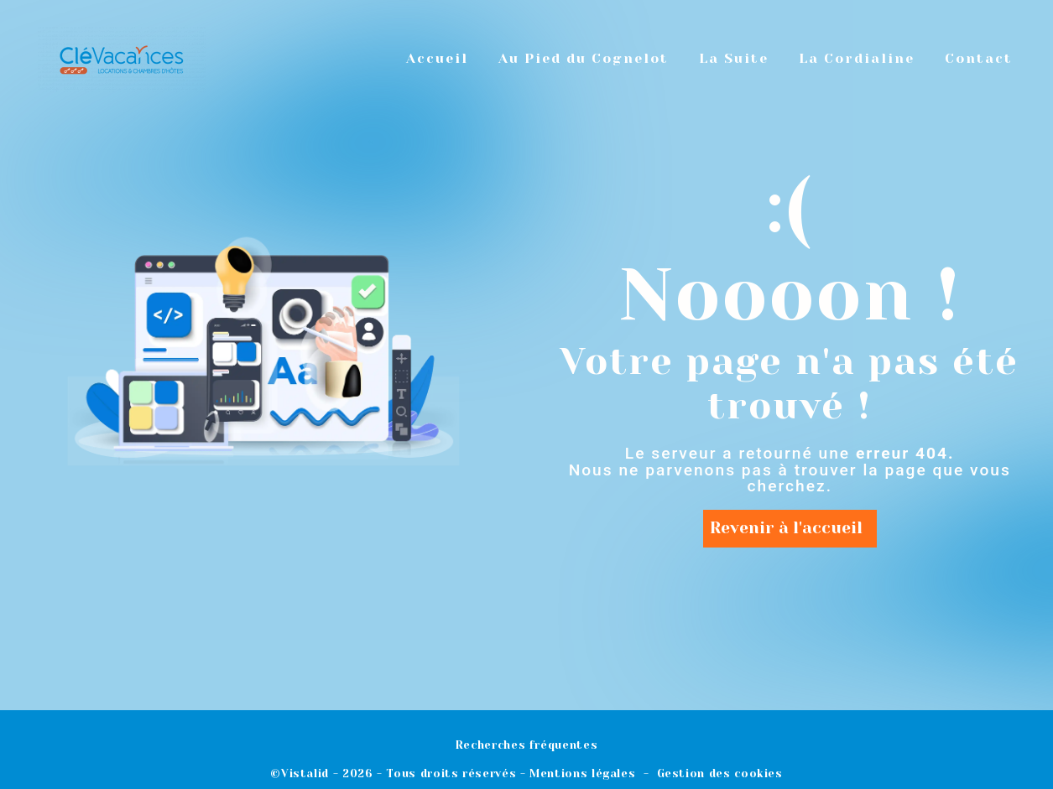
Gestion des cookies (720, 773)
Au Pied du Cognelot (583, 58)
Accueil (437, 58)
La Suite (734, 58)
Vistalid (305, 773)
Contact (979, 58)
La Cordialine (857, 58)
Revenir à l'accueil (786, 527)
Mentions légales (582, 773)
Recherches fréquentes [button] (526, 745)
